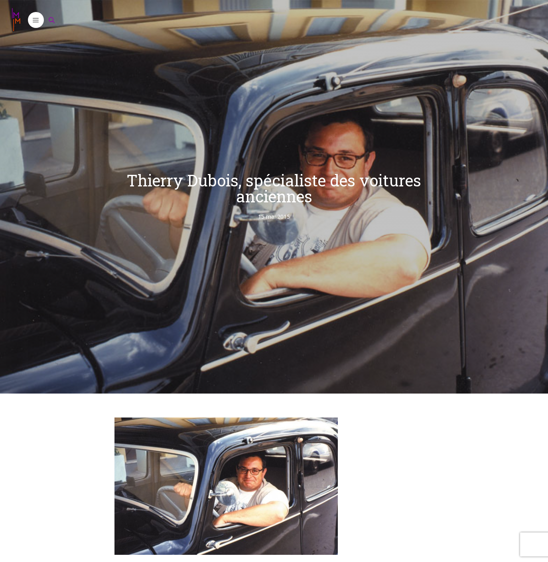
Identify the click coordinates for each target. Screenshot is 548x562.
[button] (36, 20)
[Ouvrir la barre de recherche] (52, 20)
